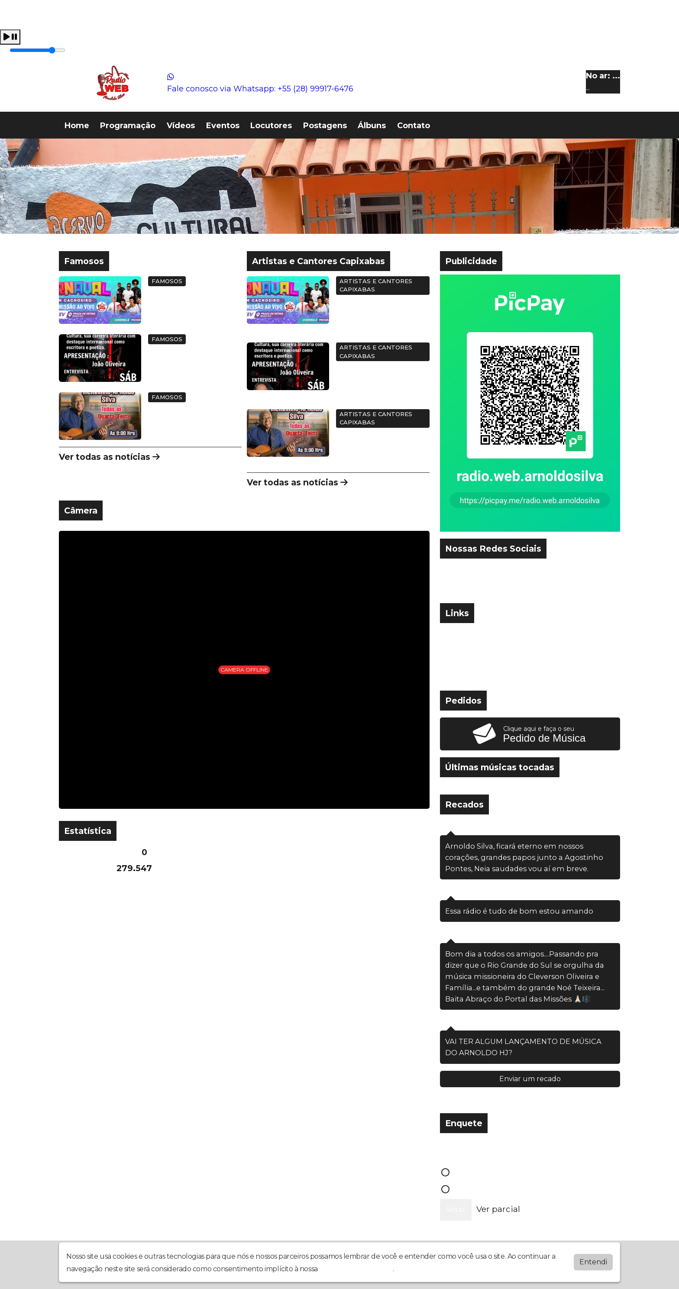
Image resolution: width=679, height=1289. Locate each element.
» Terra (458, 675)
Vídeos (181, 125)
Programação (127, 125)
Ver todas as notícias (109, 457)
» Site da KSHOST (480, 661)
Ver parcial (498, 1209)
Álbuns (372, 125)
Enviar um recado (530, 1079)
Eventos (222, 125)
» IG (451, 647)
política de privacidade (356, 1269)
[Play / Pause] (10, 37)
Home (77, 125)
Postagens (325, 125)
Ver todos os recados (530, 1100)
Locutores (271, 125)
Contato (413, 125)
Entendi (593, 1262)
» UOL (456, 632)
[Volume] (37, 50)
